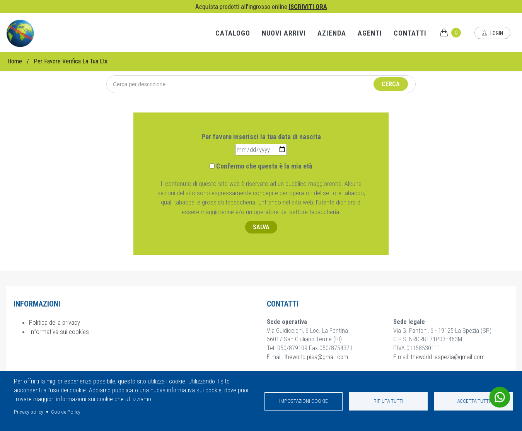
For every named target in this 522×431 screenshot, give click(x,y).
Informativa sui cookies (59, 332)
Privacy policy (28, 412)
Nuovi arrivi (284, 33)
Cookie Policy (65, 412)
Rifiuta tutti (388, 401)
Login (492, 33)
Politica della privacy (54, 322)
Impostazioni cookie (303, 401)
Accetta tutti (473, 401)
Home (14, 61)
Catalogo (232, 33)
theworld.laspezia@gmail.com (447, 357)
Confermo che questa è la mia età (264, 166)
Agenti (370, 33)
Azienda (331, 33)
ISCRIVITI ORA (308, 6)
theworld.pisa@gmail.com (316, 357)
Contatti (410, 33)
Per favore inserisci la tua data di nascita (261, 137)
